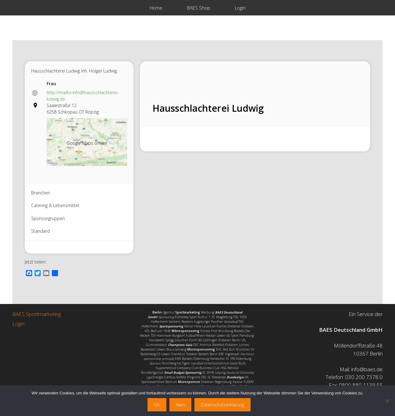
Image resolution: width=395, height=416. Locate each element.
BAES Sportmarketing (36, 314)
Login (240, 8)
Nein (180, 405)
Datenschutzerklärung (222, 405)
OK (157, 405)
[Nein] (387, 401)
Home (156, 8)
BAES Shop (198, 8)
